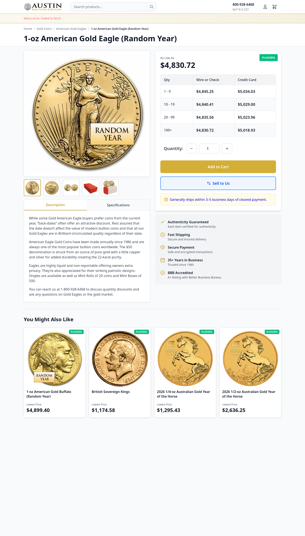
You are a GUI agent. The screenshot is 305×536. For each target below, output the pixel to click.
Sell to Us (218, 183)
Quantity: (173, 148)
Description (55, 205)
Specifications (118, 205)
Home (28, 29)
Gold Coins (44, 29)
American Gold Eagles (71, 29)
